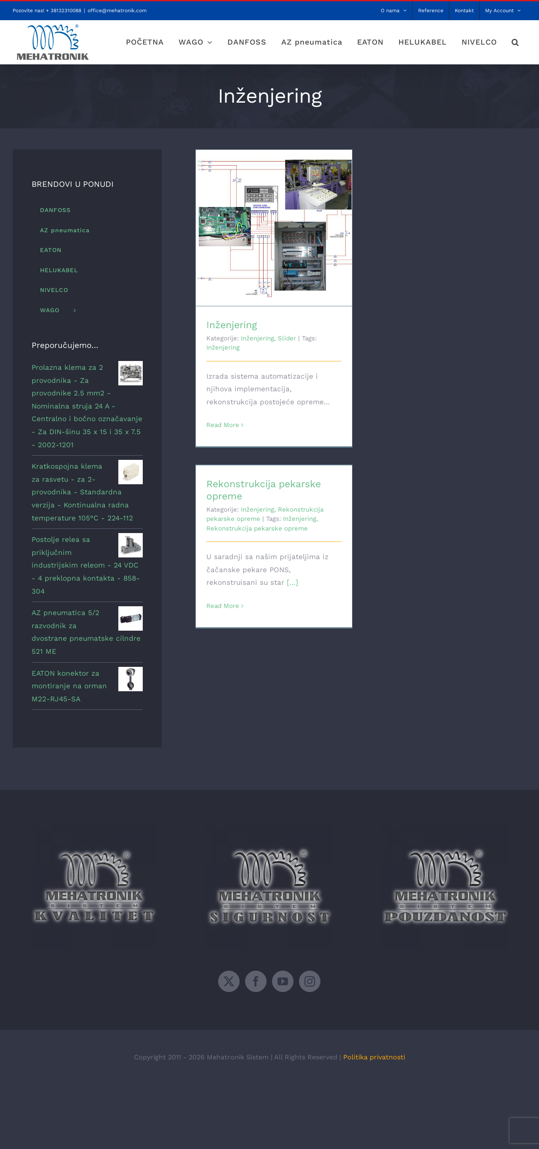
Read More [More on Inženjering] (222, 425)
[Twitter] (229, 981)
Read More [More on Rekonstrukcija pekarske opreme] (222, 606)
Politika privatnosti (374, 1057)
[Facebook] (256, 981)
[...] (292, 582)
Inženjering (231, 325)
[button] (515, 42)
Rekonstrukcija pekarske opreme (257, 528)
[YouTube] (283, 981)
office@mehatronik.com (117, 10)
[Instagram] (309, 981)
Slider (287, 338)
